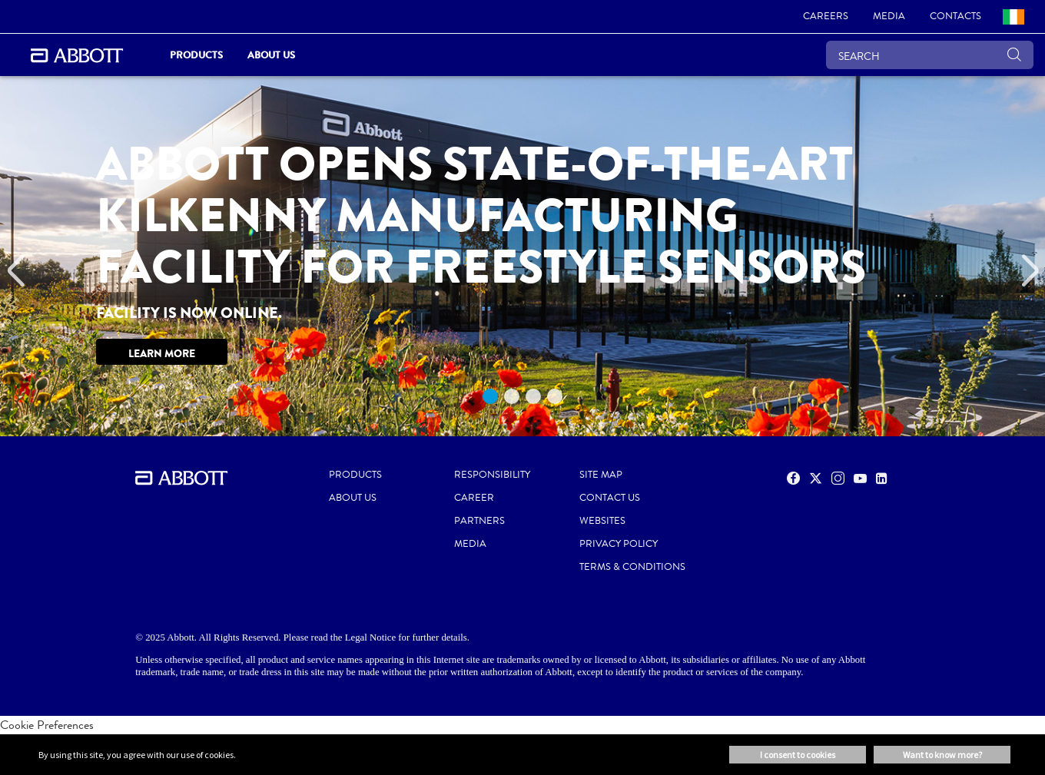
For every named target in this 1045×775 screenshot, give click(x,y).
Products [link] (196, 55)
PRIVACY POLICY (618, 544)
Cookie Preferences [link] (47, 725)
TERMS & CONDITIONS (632, 567)
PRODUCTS (355, 475)
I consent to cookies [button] (797, 754)
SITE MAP (600, 475)
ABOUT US (353, 498)
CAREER (474, 498)
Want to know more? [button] (942, 754)
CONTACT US (609, 498)
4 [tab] (554, 396)
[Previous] (15, 271)
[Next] (1029, 271)
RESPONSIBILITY (492, 475)
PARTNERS (479, 521)
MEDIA (470, 544)
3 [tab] (533, 396)
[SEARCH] (929, 55)
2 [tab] (511, 396)
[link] (826, 17)
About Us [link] (271, 55)
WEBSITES (602, 521)
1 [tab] (490, 396)
